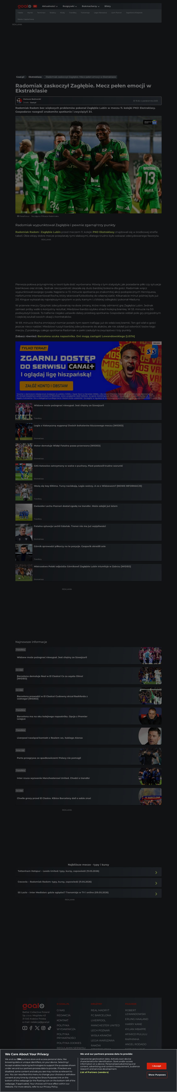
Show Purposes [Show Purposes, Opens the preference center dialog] (157, 1074)
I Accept (156, 1066)
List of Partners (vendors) (94, 1072)
